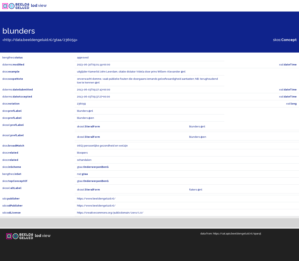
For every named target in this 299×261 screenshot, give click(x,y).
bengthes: (12, 57)
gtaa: (92, 166)
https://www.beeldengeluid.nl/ (96, 198)
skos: (285, 40)
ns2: (82, 174)
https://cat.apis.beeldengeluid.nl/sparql (237, 233)
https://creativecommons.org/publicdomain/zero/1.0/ (110, 212)
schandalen (84, 159)
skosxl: (13, 124)
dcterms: (13, 64)
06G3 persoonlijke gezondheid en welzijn (102, 145)
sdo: (11, 198)
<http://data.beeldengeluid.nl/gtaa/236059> (39, 40)
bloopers (82, 152)
